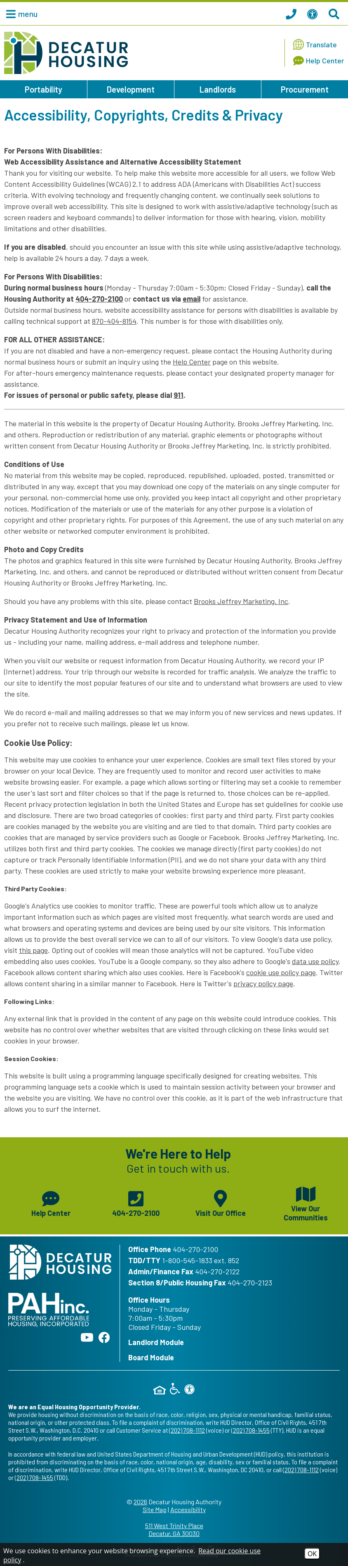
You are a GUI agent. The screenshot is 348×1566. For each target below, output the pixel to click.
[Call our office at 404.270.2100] (292, 13)
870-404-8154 (114, 320)
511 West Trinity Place (174, 1529)
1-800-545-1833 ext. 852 (200, 1260)
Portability (43, 89)
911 (178, 395)
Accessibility (188, 1509)
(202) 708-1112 (187, 1430)
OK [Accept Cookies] (312, 1553)
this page (33, 950)
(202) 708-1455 (250, 1430)
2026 (140, 1502)
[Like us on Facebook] (104, 1337)
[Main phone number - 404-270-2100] (135, 1203)
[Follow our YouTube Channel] (87, 1337)
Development (131, 89)
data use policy (315, 961)
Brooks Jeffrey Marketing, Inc (241, 601)
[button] (20, 13)
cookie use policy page (281, 972)
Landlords (218, 89)
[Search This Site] (335, 13)
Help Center (192, 361)
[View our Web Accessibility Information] (313, 13)
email (191, 298)
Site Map (155, 1509)
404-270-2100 (99, 298)
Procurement (305, 89)
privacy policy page (263, 983)
